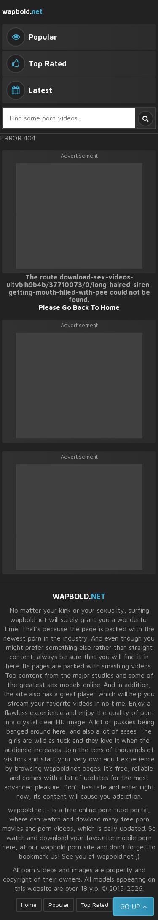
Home (29, 904)
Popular (58, 904)
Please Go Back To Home (79, 307)
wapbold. (22, 11)
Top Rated (94, 904)
